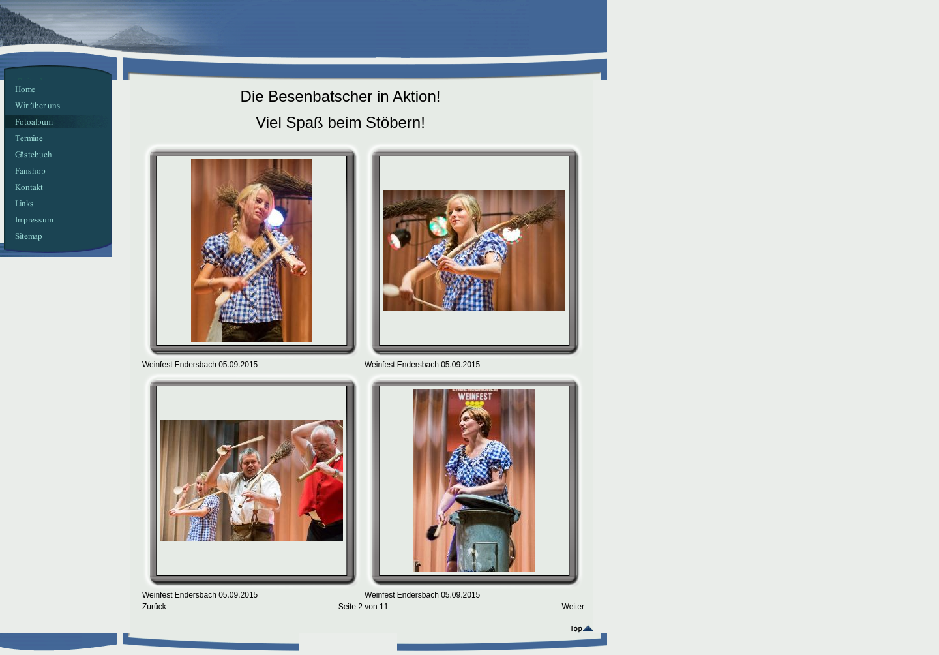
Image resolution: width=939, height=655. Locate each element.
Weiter (573, 606)
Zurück (154, 606)
